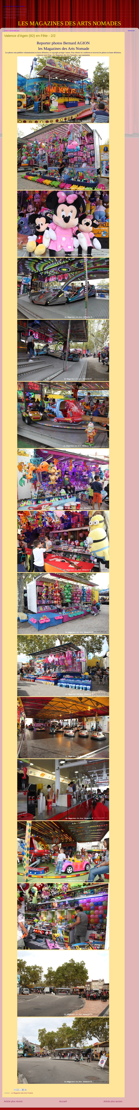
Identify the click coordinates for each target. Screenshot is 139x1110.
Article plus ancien (113, 1101)
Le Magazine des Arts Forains (14, 15)
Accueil (63, 1101)
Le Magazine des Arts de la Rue (15, 12)
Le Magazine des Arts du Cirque (15, 9)
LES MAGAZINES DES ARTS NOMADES (69, 23)
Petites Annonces (9, 18)
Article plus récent (13, 1101)
